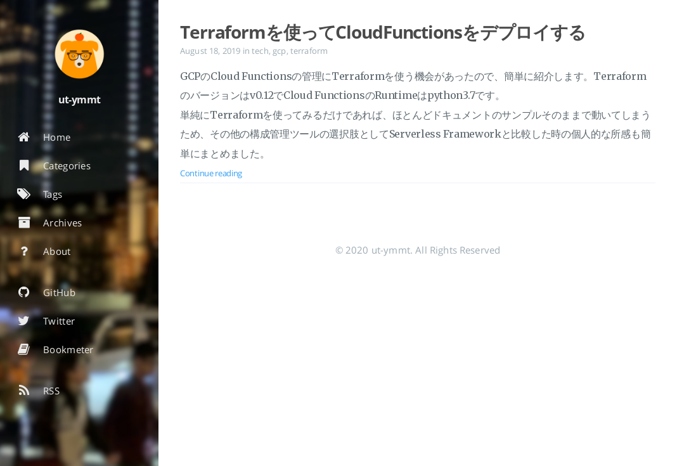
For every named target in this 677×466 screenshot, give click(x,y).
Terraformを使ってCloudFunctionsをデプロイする (383, 32)
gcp (279, 50)
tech (260, 50)
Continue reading (211, 173)
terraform (309, 50)
